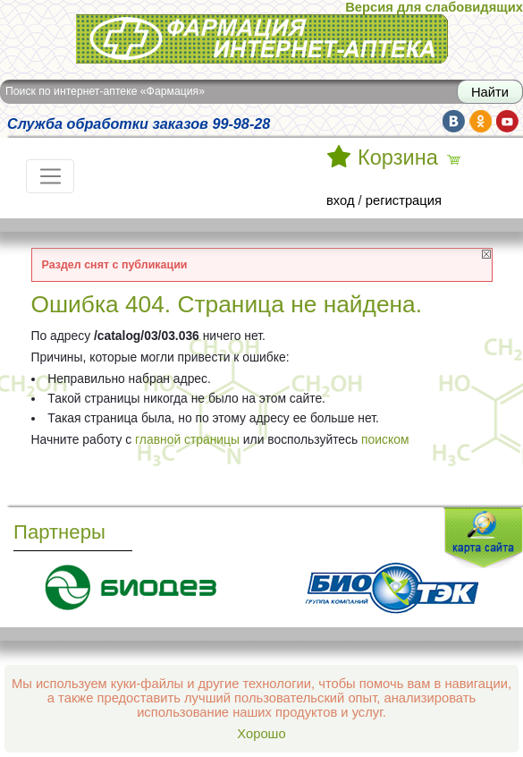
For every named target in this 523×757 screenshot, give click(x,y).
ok (480, 121)
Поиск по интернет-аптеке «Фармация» (105, 91)
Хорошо (261, 734)
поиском (385, 439)
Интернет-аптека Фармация (262, 39)
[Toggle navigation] (50, 176)
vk (454, 121)
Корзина (398, 157)
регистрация (404, 200)
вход (340, 200)
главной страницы (187, 439)
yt (507, 121)
